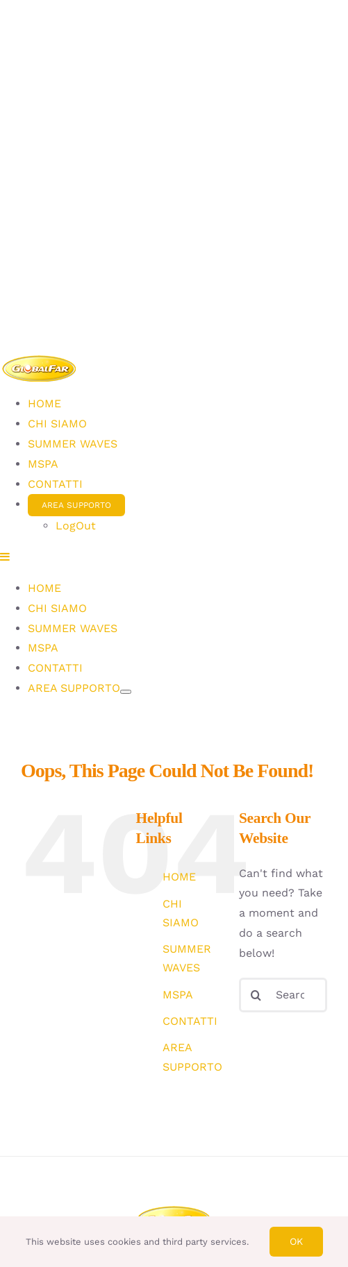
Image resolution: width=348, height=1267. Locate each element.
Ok (296, 1241)
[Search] (256, 995)
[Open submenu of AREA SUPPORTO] (125, 692)
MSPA (178, 994)
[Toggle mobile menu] (5, 556)
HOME (179, 876)
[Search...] (283, 995)
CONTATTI (190, 1021)
